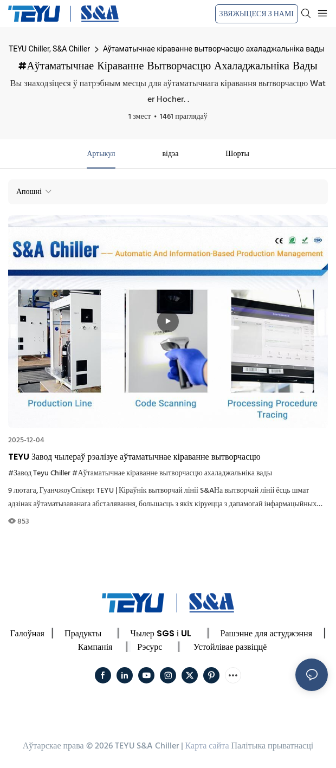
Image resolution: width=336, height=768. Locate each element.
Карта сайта (207, 746)
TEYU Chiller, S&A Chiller (49, 48)
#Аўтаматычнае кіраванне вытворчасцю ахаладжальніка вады (172, 473)
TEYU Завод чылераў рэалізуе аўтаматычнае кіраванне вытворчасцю (134, 456)
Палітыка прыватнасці (272, 746)
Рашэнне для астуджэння (266, 633)
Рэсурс (149, 647)
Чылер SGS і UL (161, 633)
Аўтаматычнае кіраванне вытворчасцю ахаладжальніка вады (214, 48)
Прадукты (82, 633)
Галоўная (27, 633)
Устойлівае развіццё (230, 647)
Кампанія (95, 647)
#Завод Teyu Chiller (39, 473)
